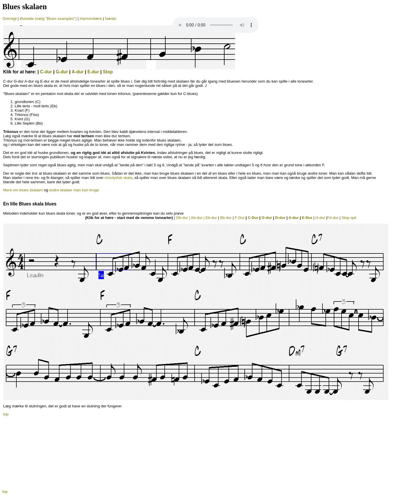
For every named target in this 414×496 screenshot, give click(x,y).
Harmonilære (91, 18)
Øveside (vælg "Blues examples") (48, 18)
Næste (110, 18)
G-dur (62, 71)
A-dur (78, 71)
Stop (108, 71)
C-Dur (254, 217)
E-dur (93, 71)
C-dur (46, 71)
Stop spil (349, 217)
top (6, 414)
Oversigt (9, 18)
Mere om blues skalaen (23, 190)
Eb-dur (211, 217)
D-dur (280, 217)
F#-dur (332, 217)
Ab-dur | (198, 217)
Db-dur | (183, 217)
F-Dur (239, 217)
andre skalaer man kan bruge (74, 190)
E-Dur (307, 217)
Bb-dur (226, 217)
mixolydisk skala (118, 177)
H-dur (320, 217)
